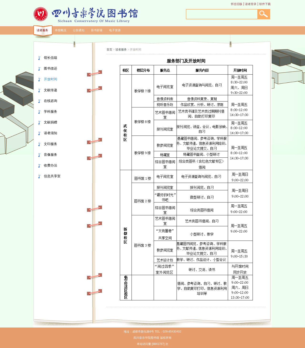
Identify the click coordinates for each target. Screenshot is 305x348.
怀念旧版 (236, 4)
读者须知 (50, 133)
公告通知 (78, 30)
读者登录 (250, 4)
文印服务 (50, 144)
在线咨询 (50, 101)
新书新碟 (96, 30)
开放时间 (50, 79)
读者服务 (42, 30)
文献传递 (50, 90)
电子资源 (115, 30)
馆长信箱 (50, 58)
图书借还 (50, 68)
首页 (109, 49)
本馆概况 (60, 30)
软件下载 (265, 4)
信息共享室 (52, 176)
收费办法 (50, 165)
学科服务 (50, 111)
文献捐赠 (50, 122)
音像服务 (50, 154)
